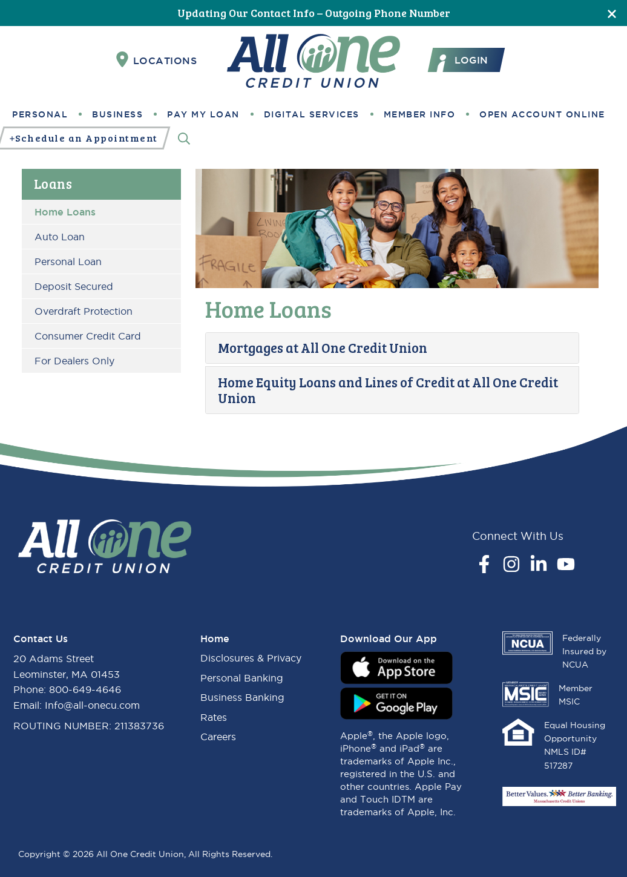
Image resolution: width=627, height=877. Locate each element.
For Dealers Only (74, 360)
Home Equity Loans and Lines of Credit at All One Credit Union (388, 389)
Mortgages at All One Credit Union (322, 347)
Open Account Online (542, 114)
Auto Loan (59, 236)
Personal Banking (241, 677)
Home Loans (65, 211)
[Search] (184, 138)
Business (117, 114)
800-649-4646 (85, 689)
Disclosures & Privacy (250, 657)
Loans (53, 183)
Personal (40, 114)
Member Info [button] (420, 114)
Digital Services (311, 114)
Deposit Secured (73, 286)
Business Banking (242, 697)
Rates (213, 717)
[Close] (611, 13)
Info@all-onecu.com (92, 705)
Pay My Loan (203, 114)
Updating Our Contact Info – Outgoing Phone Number (313, 12)
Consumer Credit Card (87, 335)
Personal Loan (68, 261)
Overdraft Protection (83, 311)
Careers (218, 736)
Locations (156, 60)
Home (214, 638)
